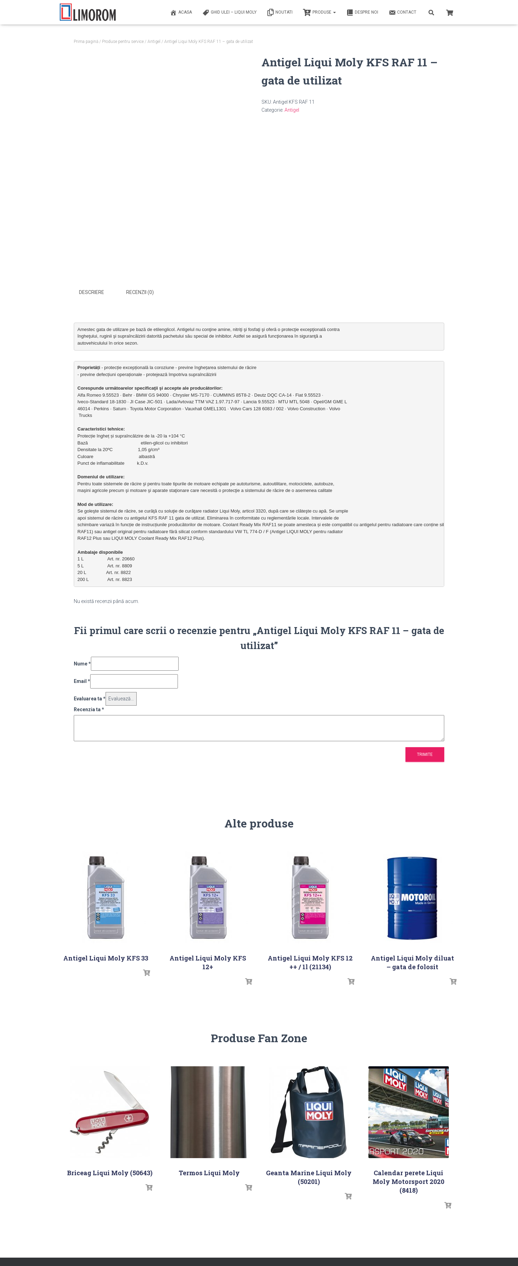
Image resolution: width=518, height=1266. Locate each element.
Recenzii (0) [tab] (140, 292)
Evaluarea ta (90, 697)
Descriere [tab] (91, 292)
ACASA (181, 12)
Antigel (154, 41)
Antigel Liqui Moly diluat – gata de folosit (412, 961)
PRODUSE (319, 12)
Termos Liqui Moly (209, 1172)
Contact (402, 12)
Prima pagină (86, 41)
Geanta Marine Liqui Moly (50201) (309, 1176)
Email (82, 680)
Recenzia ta (89, 708)
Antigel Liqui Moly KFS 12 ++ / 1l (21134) (310, 961)
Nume (82, 662)
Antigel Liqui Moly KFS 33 (105, 957)
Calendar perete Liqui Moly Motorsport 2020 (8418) (408, 1180)
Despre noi (362, 12)
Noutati (280, 12)
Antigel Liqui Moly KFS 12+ (208, 961)
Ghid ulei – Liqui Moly (229, 12)
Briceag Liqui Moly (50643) (109, 1172)
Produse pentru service (123, 41)
